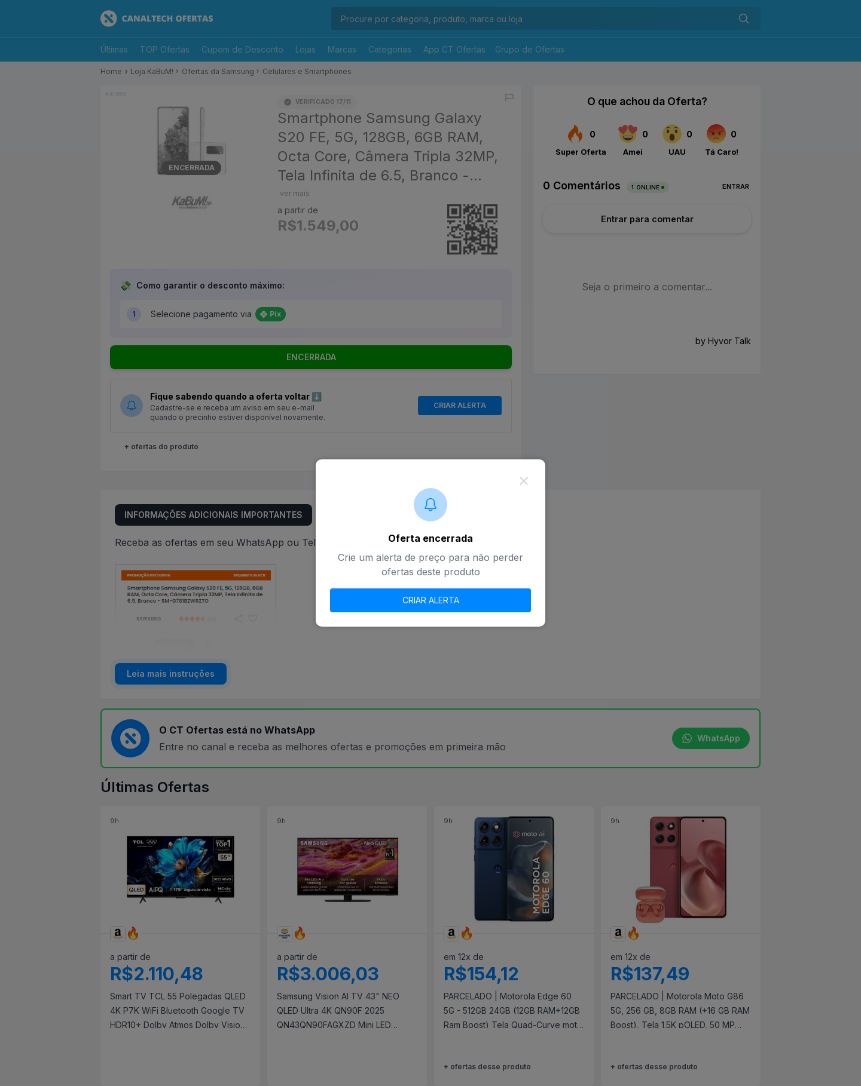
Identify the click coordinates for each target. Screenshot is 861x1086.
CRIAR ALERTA (430, 600)
